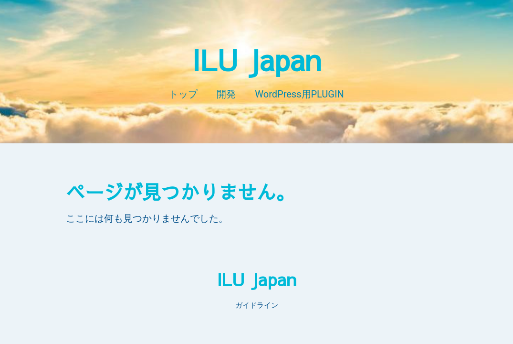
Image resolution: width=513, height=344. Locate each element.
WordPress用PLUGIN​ (299, 94)
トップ (183, 94)
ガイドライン (256, 305)
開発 (226, 94)
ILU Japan (256, 59)
